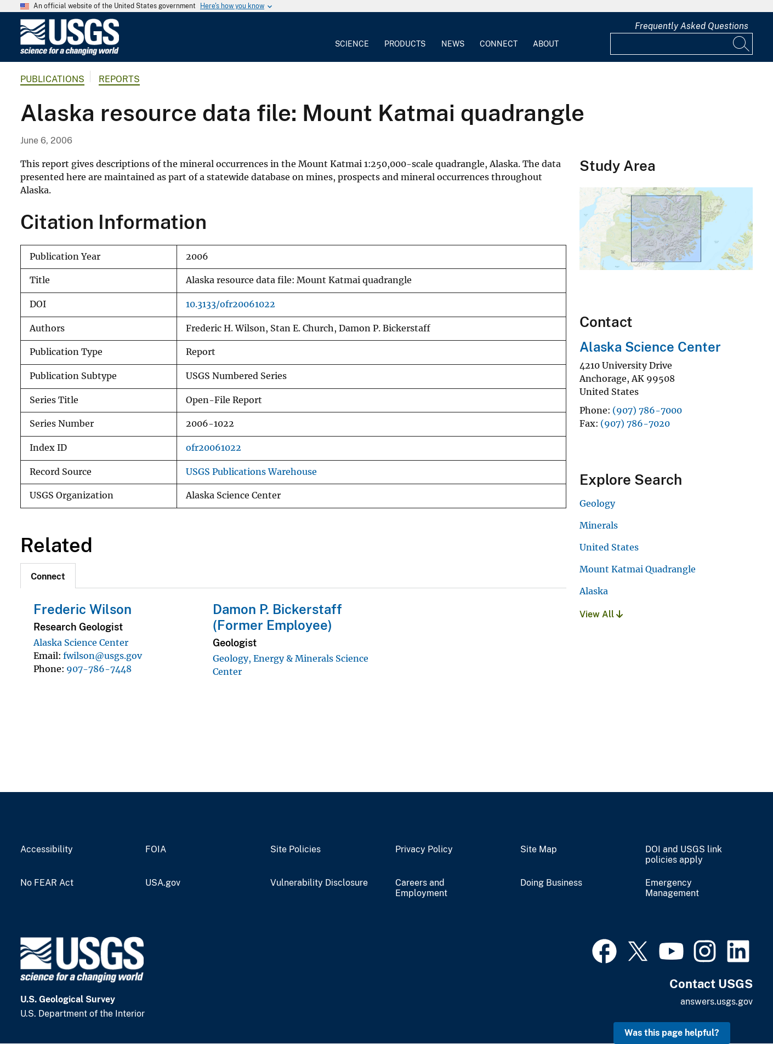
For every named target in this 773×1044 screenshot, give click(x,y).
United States (609, 547)
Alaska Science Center (80, 642)
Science (352, 43)
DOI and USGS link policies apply (683, 855)
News (452, 43)
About (546, 43)
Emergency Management (672, 888)
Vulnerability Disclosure (319, 883)
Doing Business (551, 883)
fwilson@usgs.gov (102, 655)
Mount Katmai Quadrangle (637, 569)
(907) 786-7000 (647, 410)
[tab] (48, 575)
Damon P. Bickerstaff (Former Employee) (277, 617)
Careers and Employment (421, 888)
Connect (499, 43)
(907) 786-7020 (635, 423)
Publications (52, 79)
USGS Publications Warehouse (251, 472)
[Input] (681, 44)
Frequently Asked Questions (691, 26)
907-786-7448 (99, 668)
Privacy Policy (424, 849)
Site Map (538, 849)
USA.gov (162, 883)
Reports (119, 79)
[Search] (742, 44)
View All (601, 614)
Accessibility (46, 849)
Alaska (593, 591)
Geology (597, 503)
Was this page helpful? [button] (671, 1033)
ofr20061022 (213, 448)
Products (404, 43)
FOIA (155, 849)
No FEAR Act (46, 883)
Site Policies (295, 849)
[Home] (69, 53)
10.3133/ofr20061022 (230, 304)
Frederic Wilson (82, 609)
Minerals (598, 525)
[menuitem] (352, 37)
